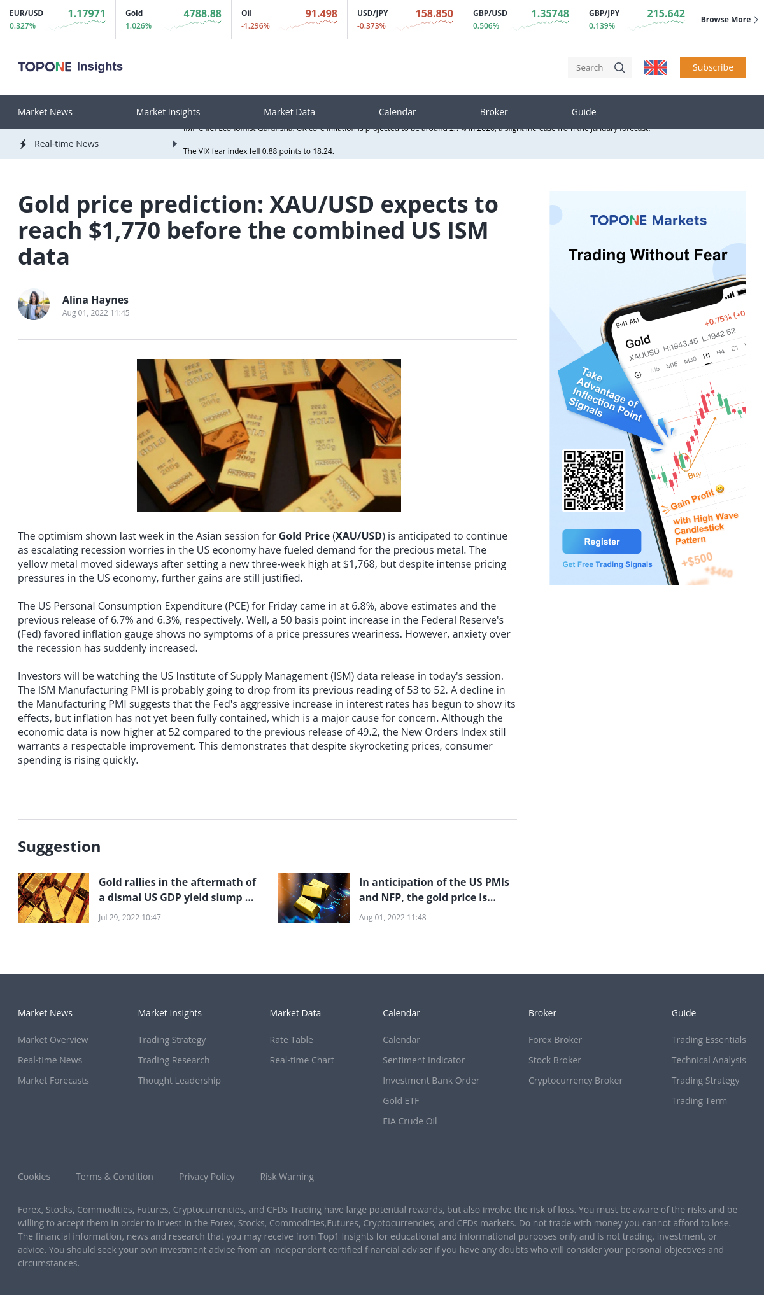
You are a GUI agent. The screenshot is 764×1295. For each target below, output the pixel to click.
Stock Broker (554, 1060)
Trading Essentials (709, 1039)
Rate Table (291, 1039)
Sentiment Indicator (424, 1060)
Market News (45, 112)
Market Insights (168, 112)
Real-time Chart (302, 1060)
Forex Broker (555, 1039)
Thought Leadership (180, 1080)
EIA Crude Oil (410, 1121)
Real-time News (50, 1060)
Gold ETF (401, 1101)
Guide (584, 112)
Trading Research (174, 1060)
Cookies (34, 1176)
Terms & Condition (114, 1176)
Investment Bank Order (431, 1080)
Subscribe (713, 67)
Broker (494, 112)
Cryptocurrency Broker (575, 1080)
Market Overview (53, 1039)
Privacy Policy (206, 1176)
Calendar (397, 112)
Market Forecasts (53, 1080)
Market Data (289, 112)
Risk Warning (287, 1176)
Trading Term (699, 1101)
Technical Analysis (709, 1060)
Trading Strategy (172, 1039)
